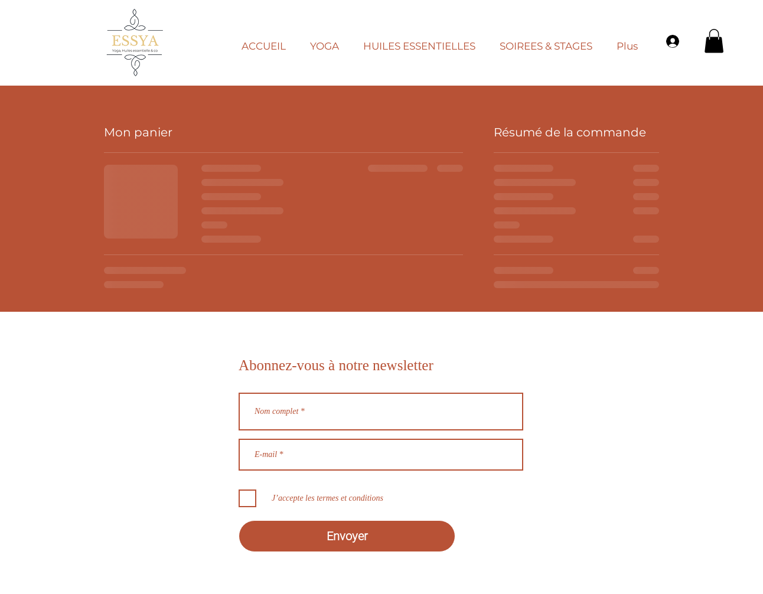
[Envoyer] (347, 536)
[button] (329, 41)
